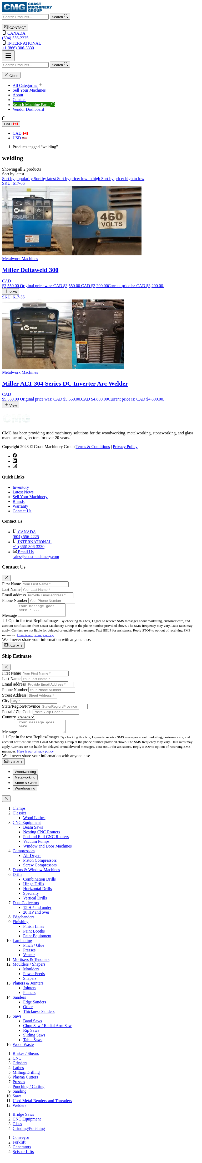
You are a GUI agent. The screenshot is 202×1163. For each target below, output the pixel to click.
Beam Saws (33, 832)
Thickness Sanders (39, 1016)
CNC (17, 1063)
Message (9, 617)
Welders (19, 1110)
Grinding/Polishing (29, 1133)
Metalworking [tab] (25, 782)
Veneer (29, 959)
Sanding (19, 1096)
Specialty (31, 898)
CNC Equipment (27, 827)
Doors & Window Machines (36, 874)
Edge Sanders (34, 1006)
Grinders (20, 1067)
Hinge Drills (33, 888)
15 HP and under (37, 912)
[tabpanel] (101, 931)
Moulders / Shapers (29, 969)
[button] (13, 174)
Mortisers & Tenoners (31, 964)
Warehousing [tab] (25, 793)
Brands (18, 501)
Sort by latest (45, 178)
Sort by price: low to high (79, 178)
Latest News (23, 492)
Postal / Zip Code (17, 714)
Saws (17, 1021)
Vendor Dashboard (28, 109)
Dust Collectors (26, 907)
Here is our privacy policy (35, 637)
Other (28, 1011)
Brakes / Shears (26, 1058)
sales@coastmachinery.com (106, 554)
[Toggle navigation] (8, 55)
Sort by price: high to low (122, 178)
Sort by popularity (18, 178)
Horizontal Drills (37, 893)
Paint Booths (34, 936)
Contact (19, 99)
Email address (14, 595)
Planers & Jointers (28, 988)
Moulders (31, 973)
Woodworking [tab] (25, 776)
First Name (11, 584)
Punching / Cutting (28, 1091)
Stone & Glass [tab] (26, 788)
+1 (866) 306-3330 (101, 45)
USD (20, 138)
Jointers (29, 992)
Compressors (24, 855)
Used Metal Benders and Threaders (42, 1105)
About (18, 95)
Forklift (19, 1147)
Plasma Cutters (25, 1082)
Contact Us (22, 511)
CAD (11, 124)
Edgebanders (23, 921)
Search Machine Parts (34, 104)
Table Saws (32, 1044)
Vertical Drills (35, 903)
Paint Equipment (37, 940)
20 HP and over (36, 917)
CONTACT (15, 27)
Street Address (14, 697)
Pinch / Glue (33, 950)
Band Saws (32, 1025)
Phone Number (14, 600)
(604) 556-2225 (101, 35)
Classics (19, 817)
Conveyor (21, 1142)
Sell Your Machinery (30, 496)
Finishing (20, 926)
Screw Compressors (40, 869)
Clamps (19, 813)
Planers (29, 997)
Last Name (11, 589)
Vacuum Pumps (36, 846)
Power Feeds (34, 978)
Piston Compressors (40, 865)
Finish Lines (33, 931)
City (5, 703)
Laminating (22, 945)
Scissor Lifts (23, 1156)
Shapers (30, 983)
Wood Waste (23, 1049)
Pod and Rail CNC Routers (46, 841)
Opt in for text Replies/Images (34, 623)
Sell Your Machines (29, 90)
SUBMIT (13, 647)
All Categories (27, 85)
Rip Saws (31, 1035)
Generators (22, 1151)
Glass (17, 1128)
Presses (29, 954)
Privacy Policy (125, 446)
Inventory (21, 487)
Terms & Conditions (92, 446)
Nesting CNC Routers (41, 836)
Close (11, 75)
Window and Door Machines (47, 851)
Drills (17, 879)
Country (9, 719)
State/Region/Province (21, 708)
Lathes (18, 1072)
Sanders (19, 1002)
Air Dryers (32, 860)
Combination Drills (39, 884)
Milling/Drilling (26, 1077)
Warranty (20, 506)
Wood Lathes (34, 822)
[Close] (6, 578)
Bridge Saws (23, 1119)
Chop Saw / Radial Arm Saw (47, 1030)
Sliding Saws (34, 1040)
